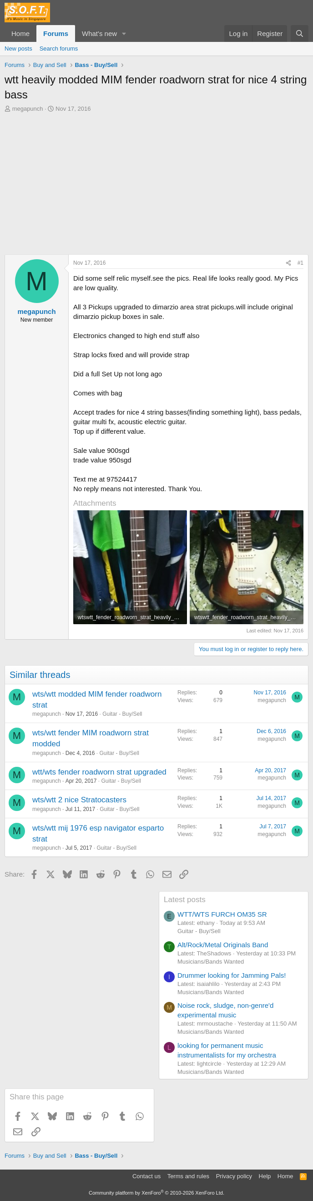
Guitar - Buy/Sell (122, 714)
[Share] (288, 263)
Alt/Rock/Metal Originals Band (222, 945)
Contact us (146, 1176)
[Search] (299, 33)
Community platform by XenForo (156, 1193)
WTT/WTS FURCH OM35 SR (222, 914)
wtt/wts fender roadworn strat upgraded (99, 772)
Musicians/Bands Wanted (210, 961)
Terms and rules (188, 1176)
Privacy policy (234, 1176)
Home (20, 33)
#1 (300, 263)
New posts (18, 48)
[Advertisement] (156, 181)
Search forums (59, 48)
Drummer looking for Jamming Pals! (231, 975)
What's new (99, 33)
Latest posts (185, 899)
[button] (124, 33)
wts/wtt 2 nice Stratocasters (79, 800)
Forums (55, 33)
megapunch (27, 108)
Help (265, 1176)
